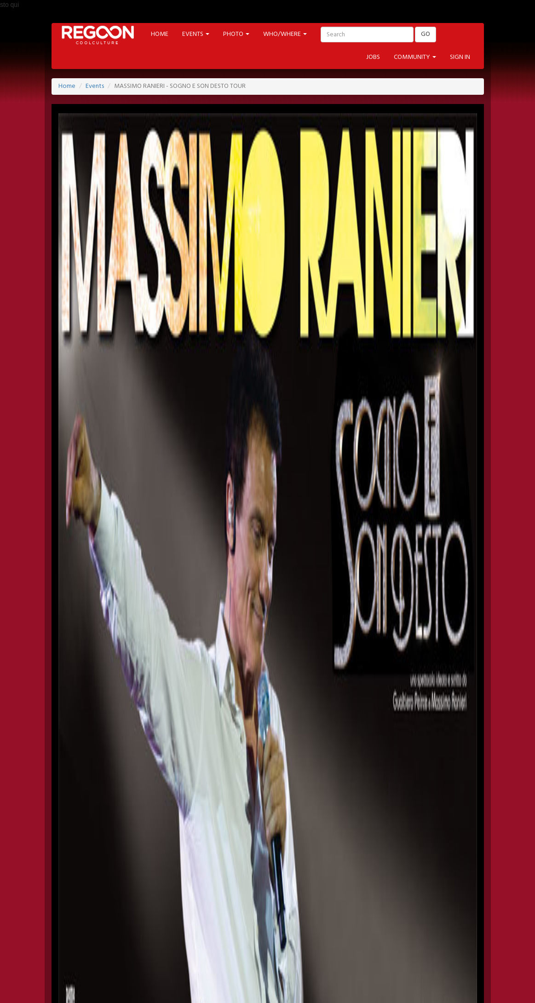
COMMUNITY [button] (415, 57)
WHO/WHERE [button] (285, 34)
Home (66, 86)
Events (95, 86)
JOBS (373, 57)
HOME (159, 34)
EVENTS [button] (195, 34)
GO (425, 34)
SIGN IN (460, 57)
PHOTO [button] (236, 34)
